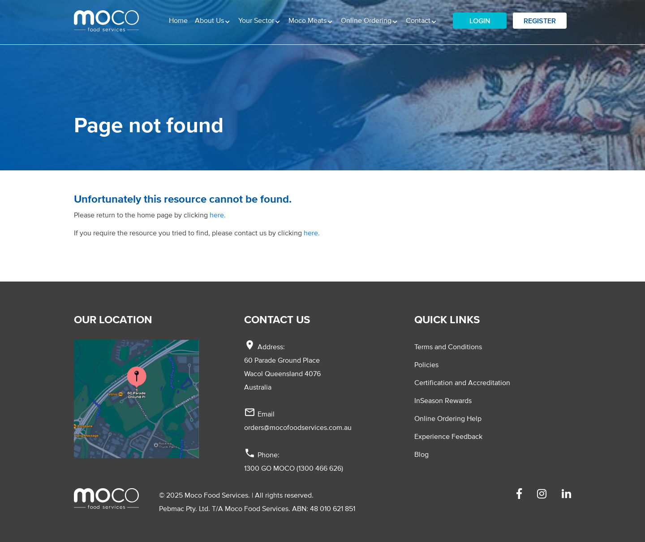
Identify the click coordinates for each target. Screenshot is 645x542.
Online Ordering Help (448, 418)
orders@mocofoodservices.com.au (298, 427)
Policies (426, 364)
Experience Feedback (448, 436)
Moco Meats (308, 20)
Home (178, 20)
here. (218, 215)
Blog (421, 454)
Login (479, 21)
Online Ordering (367, 20)
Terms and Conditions (448, 347)
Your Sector (257, 20)
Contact (419, 20)
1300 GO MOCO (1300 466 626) (293, 468)
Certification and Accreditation (462, 382)
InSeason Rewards (443, 400)
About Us (210, 20)
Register (540, 21)
